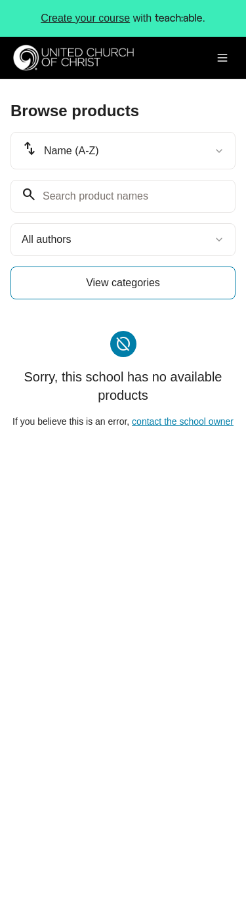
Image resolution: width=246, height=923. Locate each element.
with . (123, 18)
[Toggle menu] (222, 58)
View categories (123, 282)
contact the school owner (183, 421)
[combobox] (123, 150)
